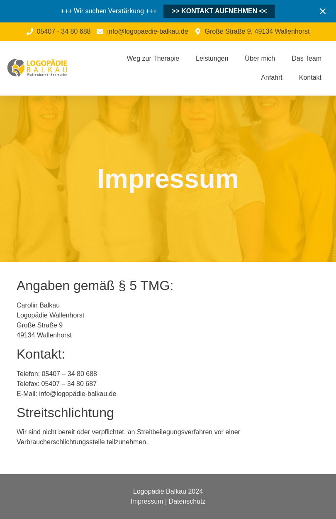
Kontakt (310, 77)
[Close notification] (323, 11)
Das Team (306, 58)
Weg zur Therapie (153, 58)
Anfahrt (271, 77)
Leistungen (212, 58)
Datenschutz (187, 501)
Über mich (260, 58)
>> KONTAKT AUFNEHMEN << (219, 11)
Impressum (146, 501)
